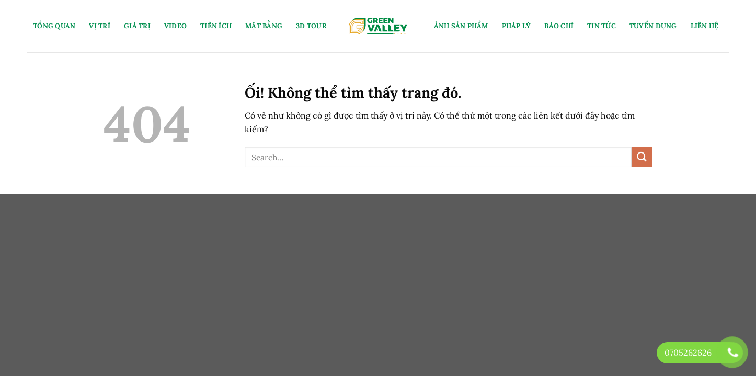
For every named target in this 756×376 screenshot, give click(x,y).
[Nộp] (642, 157)
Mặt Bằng (263, 25)
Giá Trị (137, 25)
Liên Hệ (705, 25)
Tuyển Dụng (653, 25)
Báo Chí (559, 25)
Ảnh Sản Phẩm (461, 25)
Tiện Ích (216, 25)
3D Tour (311, 25)
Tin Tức (601, 25)
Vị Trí (99, 25)
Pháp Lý (516, 25)
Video (175, 25)
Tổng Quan (54, 25)
